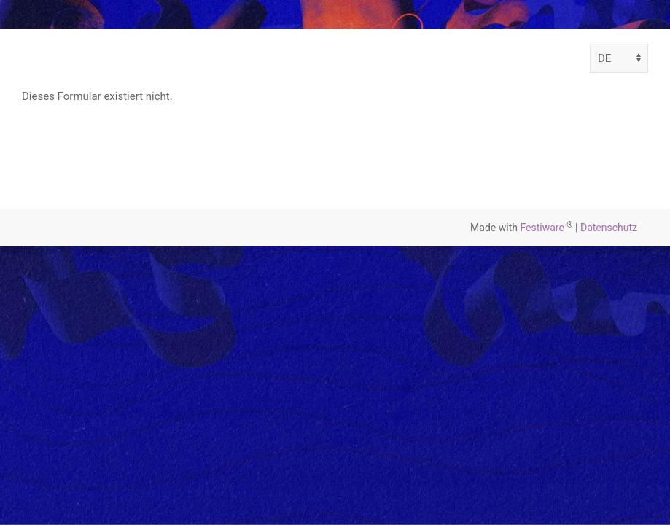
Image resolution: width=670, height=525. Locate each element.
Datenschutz (608, 227)
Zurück (66, 148)
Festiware (542, 227)
